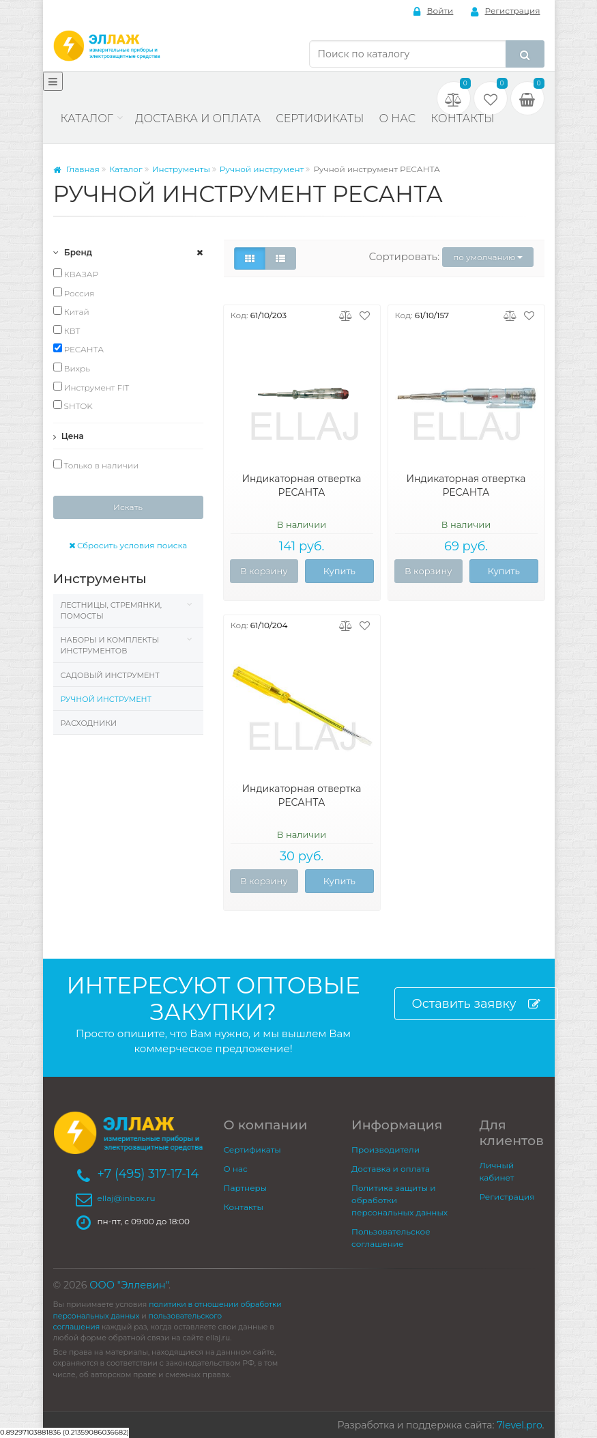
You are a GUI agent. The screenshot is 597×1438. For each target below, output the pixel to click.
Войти (433, 11)
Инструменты (181, 169)
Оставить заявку (476, 1004)
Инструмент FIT (91, 387)
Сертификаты (320, 118)
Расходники (89, 723)
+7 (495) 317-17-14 (148, 1173)
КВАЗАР (75, 273)
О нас (397, 118)
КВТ (67, 330)
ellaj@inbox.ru (127, 1198)
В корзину (264, 570)
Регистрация (505, 11)
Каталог (87, 118)
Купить (339, 570)
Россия (74, 292)
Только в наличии (96, 465)
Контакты (462, 118)
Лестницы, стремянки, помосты (111, 610)
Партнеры (245, 1188)
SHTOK (73, 405)
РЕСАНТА (78, 348)
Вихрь (71, 368)
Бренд (73, 252)
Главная (76, 169)
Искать (128, 507)
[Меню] (53, 81)
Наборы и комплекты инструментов (110, 645)
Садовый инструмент (110, 675)
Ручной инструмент (262, 169)
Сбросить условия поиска (128, 545)
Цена (68, 436)
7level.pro (519, 1425)
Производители (385, 1149)
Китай (71, 311)
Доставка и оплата (198, 118)
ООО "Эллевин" (129, 1285)
